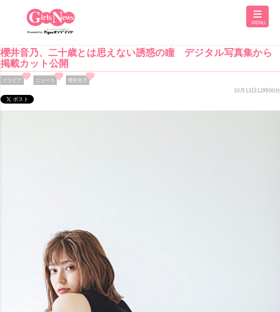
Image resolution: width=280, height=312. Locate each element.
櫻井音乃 (77, 80)
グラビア (12, 80)
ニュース (45, 80)
